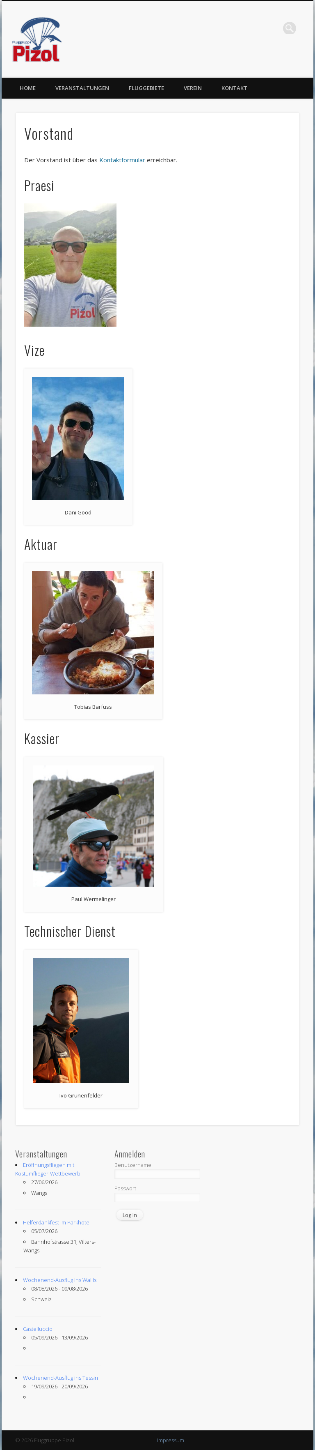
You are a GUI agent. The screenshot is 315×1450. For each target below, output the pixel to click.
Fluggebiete (146, 88)
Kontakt (234, 88)
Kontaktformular (122, 160)
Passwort (125, 1188)
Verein (193, 88)
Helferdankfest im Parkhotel (57, 1222)
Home (28, 88)
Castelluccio (37, 1328)
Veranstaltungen (82, 88)
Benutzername (132, 1165)
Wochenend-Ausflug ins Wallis (59, 1280)
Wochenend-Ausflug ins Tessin (60, 1377)
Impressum (170, 1440)
